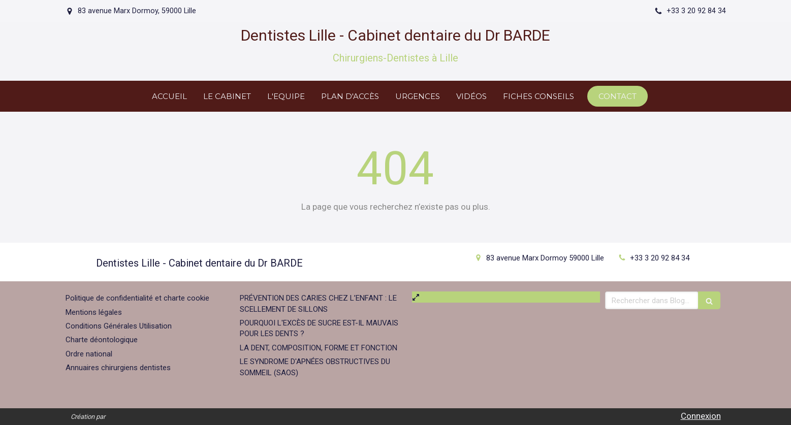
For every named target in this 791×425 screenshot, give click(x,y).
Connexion (701, 416)
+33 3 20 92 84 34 (659, 258)
